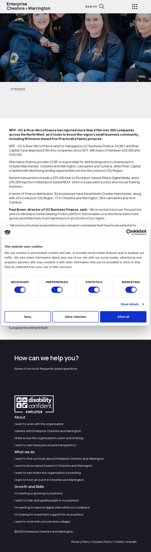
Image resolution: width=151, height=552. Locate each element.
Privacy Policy (80, 542)
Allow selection (75, 316)
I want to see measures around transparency (45, 445)
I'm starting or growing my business (38, 493)
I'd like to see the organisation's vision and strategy (49, 438)
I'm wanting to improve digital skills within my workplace (52, 507)
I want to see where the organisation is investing (47, 473)
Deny (27, 316)
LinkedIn (131, 542)
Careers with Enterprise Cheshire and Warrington (47, 431)
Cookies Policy (102, 542)
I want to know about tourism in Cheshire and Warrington (53, 466)
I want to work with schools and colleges (42, 521)
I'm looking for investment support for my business (48, 514)
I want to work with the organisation (39, 424)
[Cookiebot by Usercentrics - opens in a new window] (129, 232)
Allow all (123, 316)
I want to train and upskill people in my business (46, 500)
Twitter (119, 542)
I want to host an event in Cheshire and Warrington (49, 480)
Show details (130, 304)
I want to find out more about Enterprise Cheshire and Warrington (59, 459)
